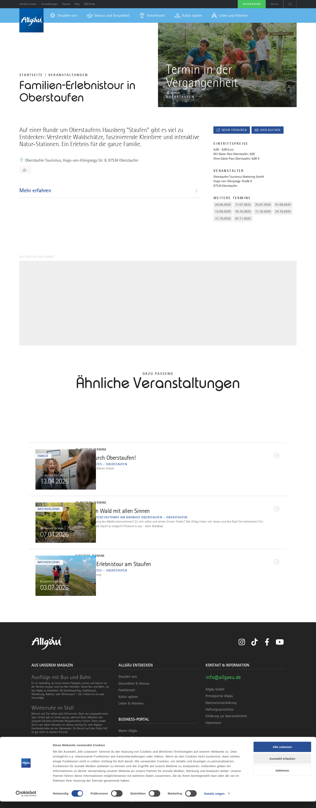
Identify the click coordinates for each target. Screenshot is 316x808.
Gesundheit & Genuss (133, 683)
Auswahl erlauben (282, 765)
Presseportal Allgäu (219, 696)
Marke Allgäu (127, 731)
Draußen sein (127, 677)
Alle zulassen (282, 753)
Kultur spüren (128, 697)
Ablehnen (282, 777)
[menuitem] (63, 15)
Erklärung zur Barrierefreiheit (226, 716)
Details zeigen (214, 800)
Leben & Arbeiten (130, 703)
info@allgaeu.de (223, 677)
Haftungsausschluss (220, 709)
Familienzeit (126, 690)
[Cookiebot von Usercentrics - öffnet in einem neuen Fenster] (26, 800)
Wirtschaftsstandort (132, 738)
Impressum (213, 723)
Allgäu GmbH (215, 689)
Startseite (31, 75)
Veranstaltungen (68, 75)
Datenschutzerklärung (221, 703)
